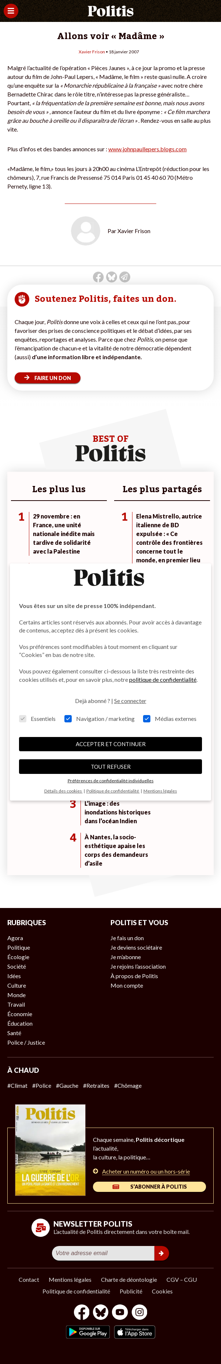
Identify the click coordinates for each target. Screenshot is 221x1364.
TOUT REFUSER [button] (111, 766)
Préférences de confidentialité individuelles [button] (111, 780)
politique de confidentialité (162, 679)
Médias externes (169, 718)
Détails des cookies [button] (63, 791)
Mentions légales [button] (160, 791)
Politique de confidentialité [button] (113, 791)
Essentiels (37, 718)
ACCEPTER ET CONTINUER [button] (111, 744)
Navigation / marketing (99, 718)
